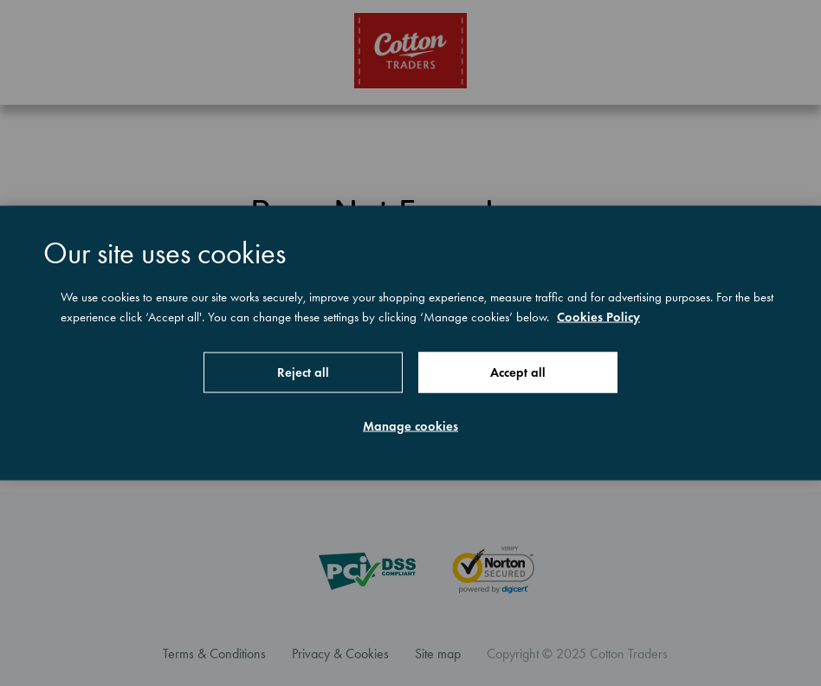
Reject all (303, 372)
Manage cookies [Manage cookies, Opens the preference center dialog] (410, 426)
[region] (410, 343)
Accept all (518, 372)
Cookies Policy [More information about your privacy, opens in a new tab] (598, 316)
